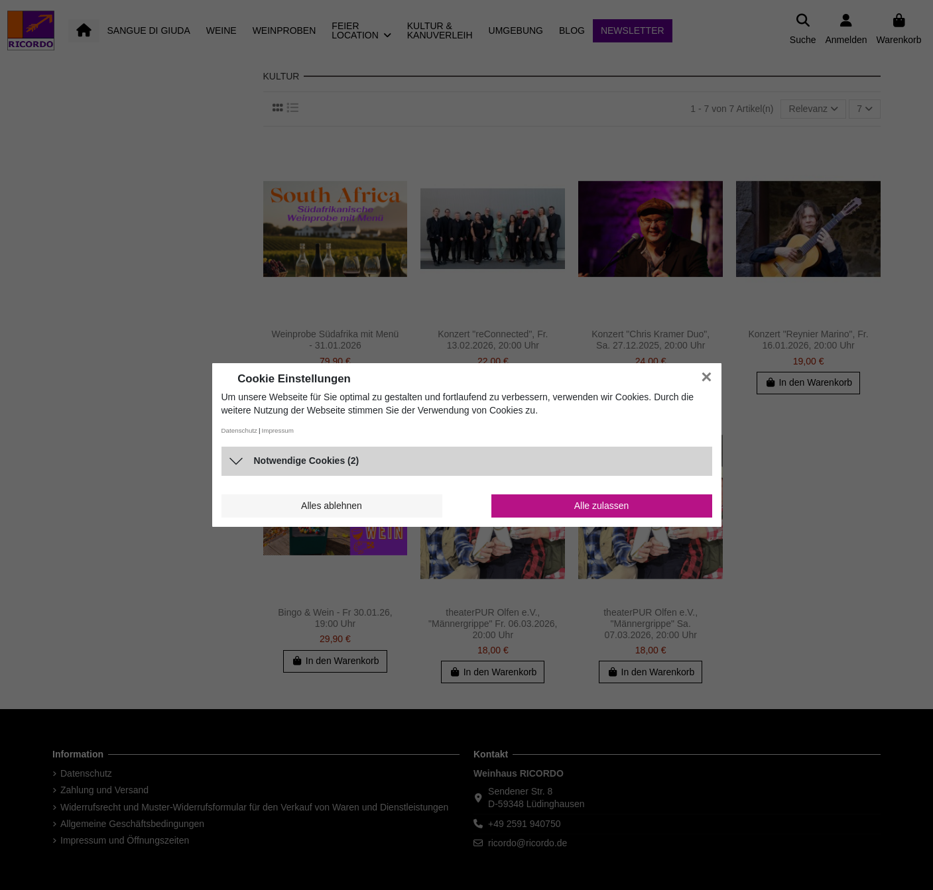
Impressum (278, 430)
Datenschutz (239, 430)
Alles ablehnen (331, 505)
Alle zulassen (601, 505)
